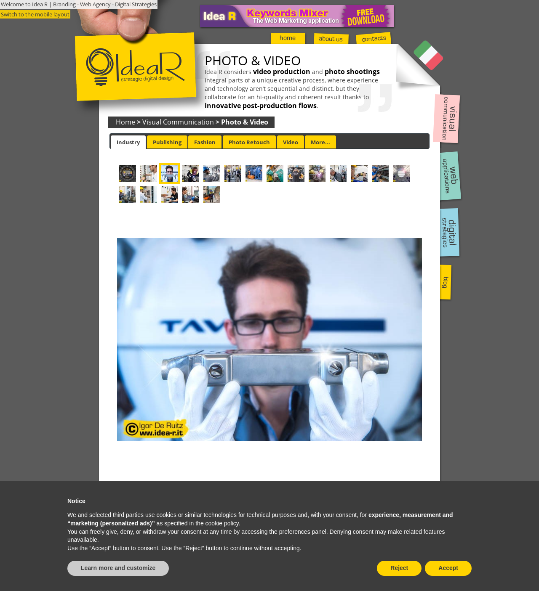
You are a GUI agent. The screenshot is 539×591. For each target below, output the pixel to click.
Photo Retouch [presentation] (249, 142)
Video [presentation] (290, 142)
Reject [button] (399, 567)
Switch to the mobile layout (35, 14)
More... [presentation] (320, 142)
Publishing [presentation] (167, 142)
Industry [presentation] (128, 142)
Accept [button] (448, 567)
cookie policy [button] (222, 523)
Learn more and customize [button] (118, 567)
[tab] (128, 142)
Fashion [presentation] (205, 142)
